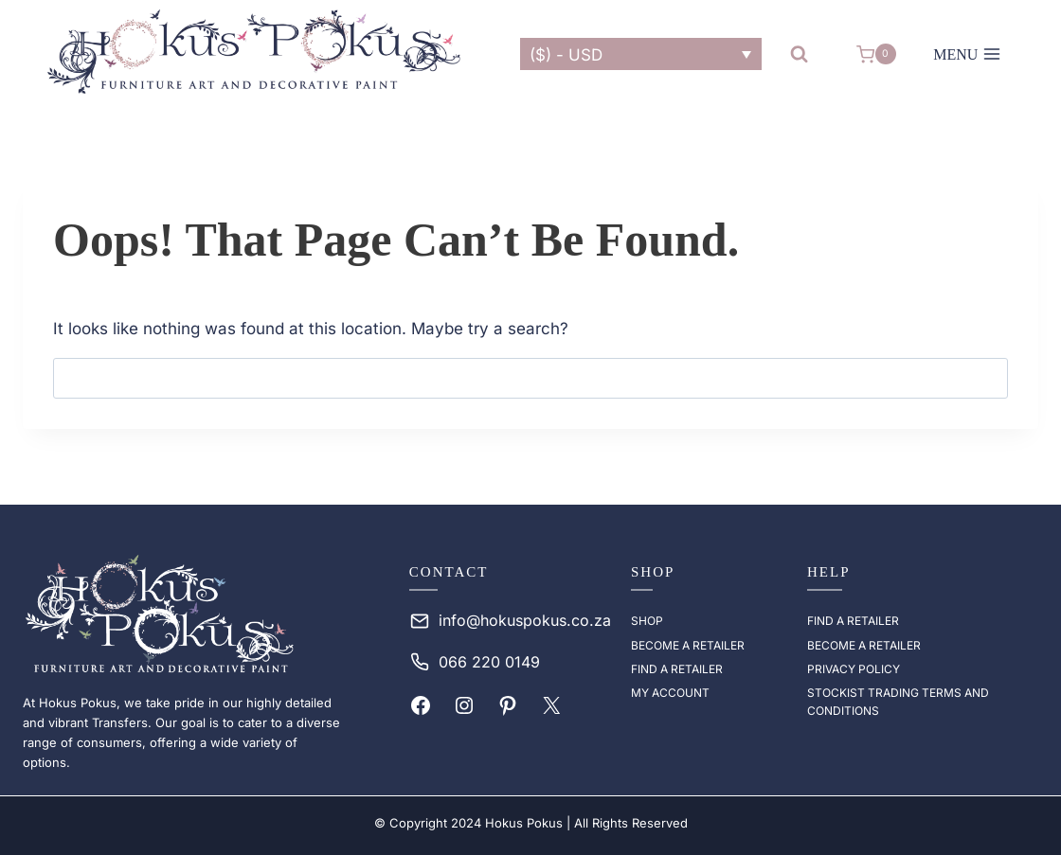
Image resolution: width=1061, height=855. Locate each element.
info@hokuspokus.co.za (525, 620)
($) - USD (566, 54)
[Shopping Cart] (876, 54)
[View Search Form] (799, 54)
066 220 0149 (489, 661)
